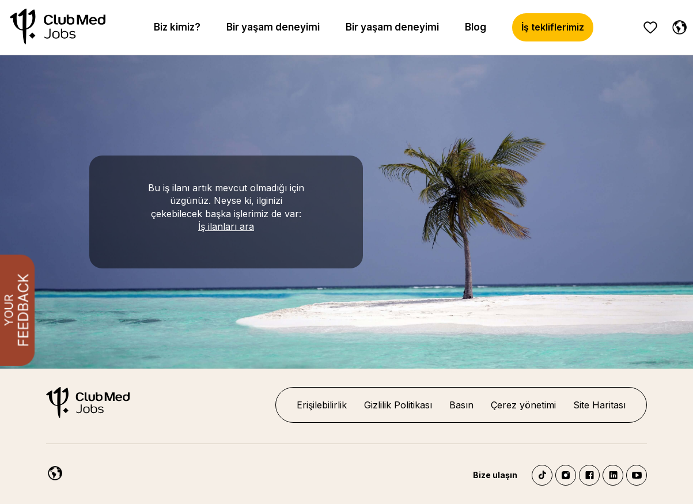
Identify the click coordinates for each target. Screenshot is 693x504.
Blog (475, 27)
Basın (461, 405)
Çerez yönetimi (523, 405)
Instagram (565, 475)
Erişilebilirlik (322, 405)
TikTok (542, 475)
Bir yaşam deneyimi (273, 27)
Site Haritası (599, 405)
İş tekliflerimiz (552, 27)
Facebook (589, 475)
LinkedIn (613, 475)
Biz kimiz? (177, 27)
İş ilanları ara (226, 226)
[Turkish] (677, 25)
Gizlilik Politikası (398, 405)
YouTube (636, 475)
